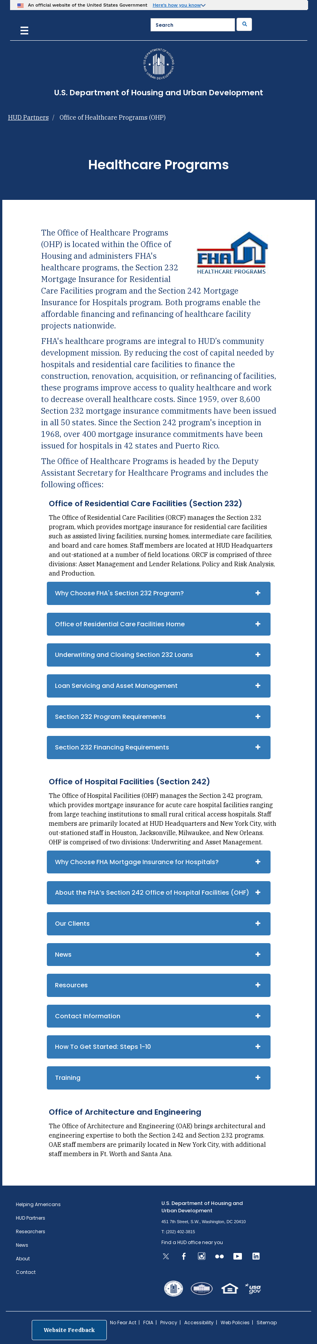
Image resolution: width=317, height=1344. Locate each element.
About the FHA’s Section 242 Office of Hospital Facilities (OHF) (152, 892)
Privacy (168, 1322)
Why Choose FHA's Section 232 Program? (119, 593)
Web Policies (235, 1322)
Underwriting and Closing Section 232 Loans (124, 654)
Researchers (30, 1231)
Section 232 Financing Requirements (112, 747)
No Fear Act (123, 1322)
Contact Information (87, 1016)
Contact (26, 1272)
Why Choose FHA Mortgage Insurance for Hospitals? (137, 862)
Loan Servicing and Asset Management (116, 685)
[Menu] (24, 30)
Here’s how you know (177, 5)
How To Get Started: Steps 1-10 (103, 1046)
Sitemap (267, 1322)
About (23, 1258)
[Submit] (244, 24)
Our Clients (72, 923)
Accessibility (199, 1322)
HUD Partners (28, 117)
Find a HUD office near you (192, 1242)
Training (68, 1077)
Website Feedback (69, 1330)
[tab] (158, 593)
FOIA (148, 1322)
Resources (71, 985)
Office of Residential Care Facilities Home (120, 624)
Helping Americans (38, 1204)
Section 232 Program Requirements (110, 716)
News (63, 954)
